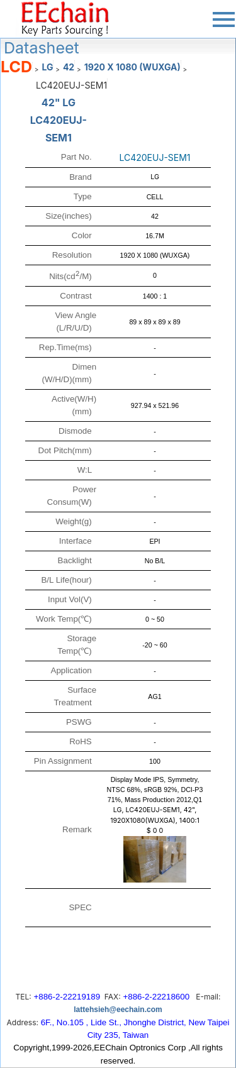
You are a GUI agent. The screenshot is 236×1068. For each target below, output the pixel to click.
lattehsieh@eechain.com (118, 1009)
